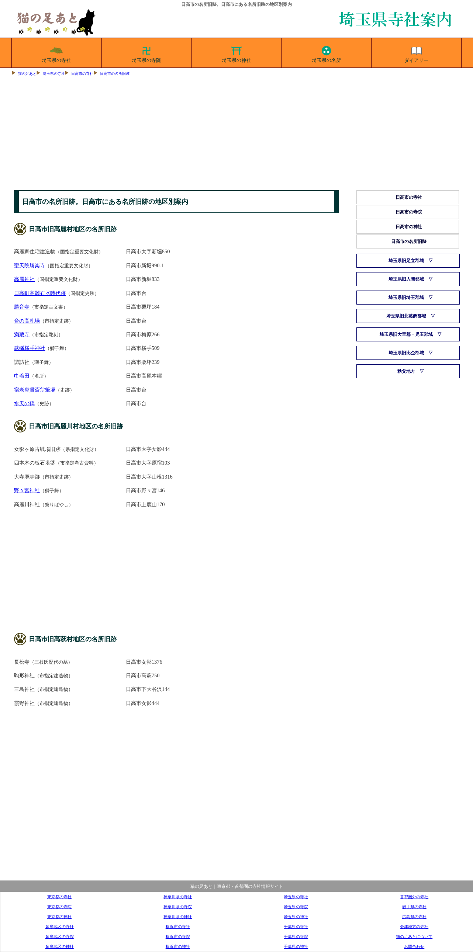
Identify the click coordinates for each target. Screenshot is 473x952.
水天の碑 (24, 403)
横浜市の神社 (178, 946)
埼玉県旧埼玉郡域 (406, 297)
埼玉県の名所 (326, 53)
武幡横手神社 (29, 348)
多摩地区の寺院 (59, 936)
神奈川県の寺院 (177, 906)
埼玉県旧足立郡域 (406, 260)
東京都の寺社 (59, 896)
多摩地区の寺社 (59, 926)
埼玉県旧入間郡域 (406, 279)
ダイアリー (416, 53)
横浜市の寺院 (178, 936)
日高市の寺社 (82, 74)
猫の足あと (27, 74)
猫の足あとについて (414, 936)
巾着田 (22, 376)
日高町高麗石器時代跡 (40, 293)
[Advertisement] (236, 135)
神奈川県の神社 (177, 916)
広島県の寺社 (414, 916)
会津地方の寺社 (414, 926)
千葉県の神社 (296, 946)
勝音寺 (22, 307)
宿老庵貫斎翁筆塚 (34, 390)
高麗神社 (24, 279)
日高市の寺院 (409, 212)
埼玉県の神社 (236, 53)
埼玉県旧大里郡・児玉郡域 (406, 334)
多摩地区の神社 (59, 946)
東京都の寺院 (59, 906)
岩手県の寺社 (414, 906)
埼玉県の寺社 (56, 53)
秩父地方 (406, 371)
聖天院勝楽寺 (29, 265)
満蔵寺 (22, 334)
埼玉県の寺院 (146, 53)
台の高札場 (27, 321)
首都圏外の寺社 (414, 896)
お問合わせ (414, 946)
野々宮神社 (27, 490)
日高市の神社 (409, 226)
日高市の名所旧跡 (115, 74)
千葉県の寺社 (296, 926)
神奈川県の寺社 (177, 896)
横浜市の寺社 (178, 926)
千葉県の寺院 (296, 936)
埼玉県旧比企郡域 (406, 352)
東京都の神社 (59, 916)
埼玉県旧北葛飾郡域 (406, 316)
